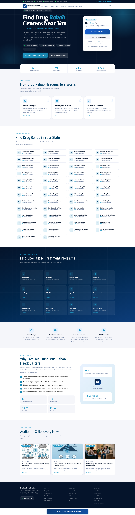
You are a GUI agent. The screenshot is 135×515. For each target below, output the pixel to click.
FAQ (70, 495)
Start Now (90, 116)
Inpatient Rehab (48, 493)
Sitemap (113, 511)
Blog (83, 6)
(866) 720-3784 (106, 6)
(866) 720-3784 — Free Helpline (35, 55)
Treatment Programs (75, 6)
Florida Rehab (97, 493)
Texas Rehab (97, 495)
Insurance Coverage (74, 491)
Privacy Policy (95, 511)
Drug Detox (47, 491)
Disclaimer (48, 511)
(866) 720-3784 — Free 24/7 (104, 1)
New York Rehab (98, 498)
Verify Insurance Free (58, 55)
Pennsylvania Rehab (99, 503)
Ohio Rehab (97, 500)
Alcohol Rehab (48, 500)
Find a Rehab (47, 6)
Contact (108, 511)
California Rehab (98, 491)
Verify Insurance (93, 6)
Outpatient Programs (49, 495)
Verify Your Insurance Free (97, 37)
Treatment (54, 6)
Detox (60, 6)
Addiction (65, 6)
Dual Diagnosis (48, 498)
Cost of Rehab (72, 493)
